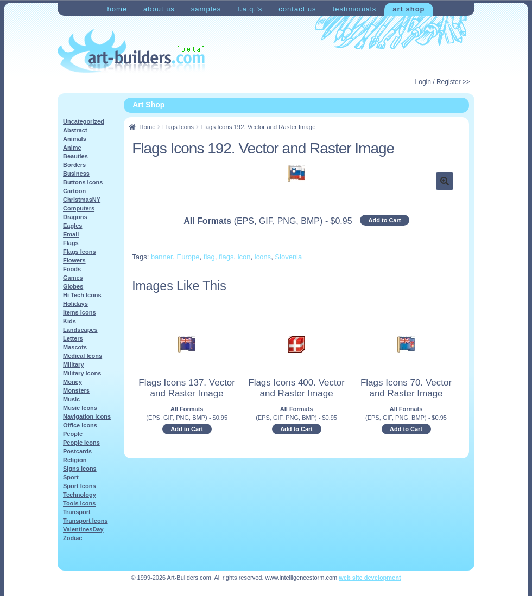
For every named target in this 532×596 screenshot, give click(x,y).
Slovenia (288, 257)
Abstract (75, 130)
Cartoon (74, 191)
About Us (159, 9)
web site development (370, 577)
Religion (74, 460)
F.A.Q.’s (249, 9)
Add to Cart (385, 220)
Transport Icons (85, 520)
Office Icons (80, 425)
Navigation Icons (87, 416)
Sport (71, 477)
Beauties (75, 156)
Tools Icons (79, 503)
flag (209, 257)
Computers (78, 208)
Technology (79, 494)
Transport (77, 512)
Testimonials (355, 9)
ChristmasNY (81, 199)
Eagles (72, 225)
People (73, 434)
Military (73, 364)
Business (76, 173)
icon (244, 257)
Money (72, 382)
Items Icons (79, 312)
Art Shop (408, 9)
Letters (73, 338)
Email (71, 234)
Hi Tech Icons (82, 295)
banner (162, 257)
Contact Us (297, 9)
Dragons (75, 217)
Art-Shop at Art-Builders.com (131, 51)
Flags (71, 243)
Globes (73, 286)
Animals (74, 139)
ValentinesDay (83, 529)
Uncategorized (83, 121)
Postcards (77, 451)
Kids (69, 321)
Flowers (74, 260)
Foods (72, 269)
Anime (72, 147)
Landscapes (80, 329)
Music (71, 399)
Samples (206, 9)
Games (73, 277)
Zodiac (72, 538)
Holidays (75, 303)
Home (117, 9)
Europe (188, 257)
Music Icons (80, 408)
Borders (74, 165)
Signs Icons (80, 468)
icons (263, 257)
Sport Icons (79, 486)
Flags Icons (178, 127)
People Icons (81, 442)
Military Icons (82, 373)
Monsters (76, 390)
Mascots (75, 347)
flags (226, 257)
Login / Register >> (442, 82)
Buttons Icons (83, 182)
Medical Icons (82, 356)
